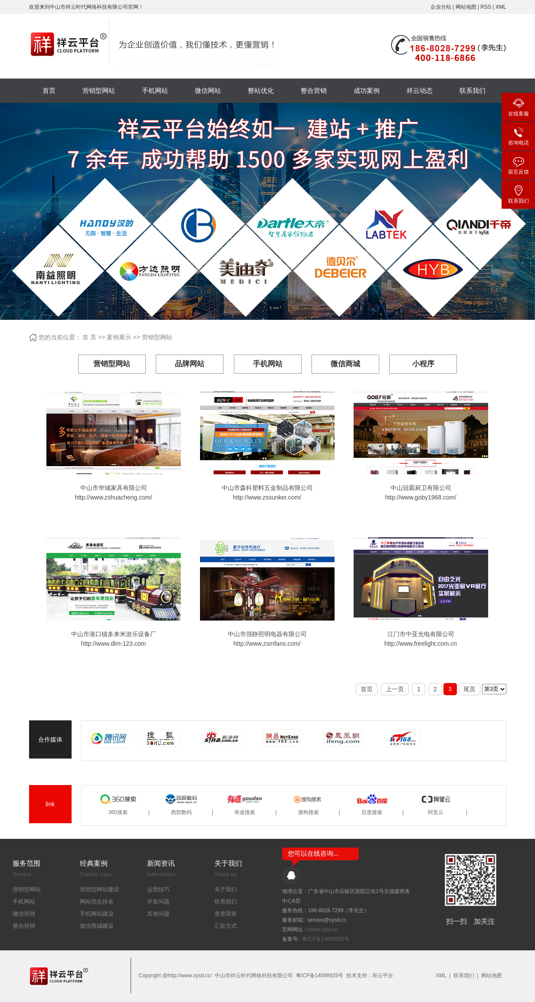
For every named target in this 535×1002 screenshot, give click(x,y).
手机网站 (155, 90)
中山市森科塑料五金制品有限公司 (267, 487)
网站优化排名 (97, 901)
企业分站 (440, 7)
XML (501, 7)
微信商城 (345, 364)
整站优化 (261, 90)
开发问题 (158, 901)
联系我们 (473, 90)
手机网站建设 (97, 913)
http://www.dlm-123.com (113, 643)
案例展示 (119, 337)
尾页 (469, 689)
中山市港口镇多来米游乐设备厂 (113, 634)
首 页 (89, 337)
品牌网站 (189, 364)
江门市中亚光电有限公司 (420, 634)
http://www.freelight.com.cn (420, 643)
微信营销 (24, 913)
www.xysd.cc (323, 929)
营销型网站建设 (99, 889)
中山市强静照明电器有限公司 (267, 634)
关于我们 (225, 889)
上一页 (395, 689)
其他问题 (158, 913)
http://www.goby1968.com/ (420, 497)
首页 (49, 90)
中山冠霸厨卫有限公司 (421, 487)
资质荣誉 (225, 913)
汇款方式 (225, 926)
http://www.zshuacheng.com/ (113, 497)
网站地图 (467, 7)
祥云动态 (420, 90)
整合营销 (314, 90)
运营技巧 (158, 889)
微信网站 (208, 90)
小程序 (423, 364)
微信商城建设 (97, 926)
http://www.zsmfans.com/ (267, 643)
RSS (485, 7)
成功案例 (367, 90)
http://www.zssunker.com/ (267, 497)
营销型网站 (98, 90)
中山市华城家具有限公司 (113, 487)
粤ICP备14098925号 (325, 939)
